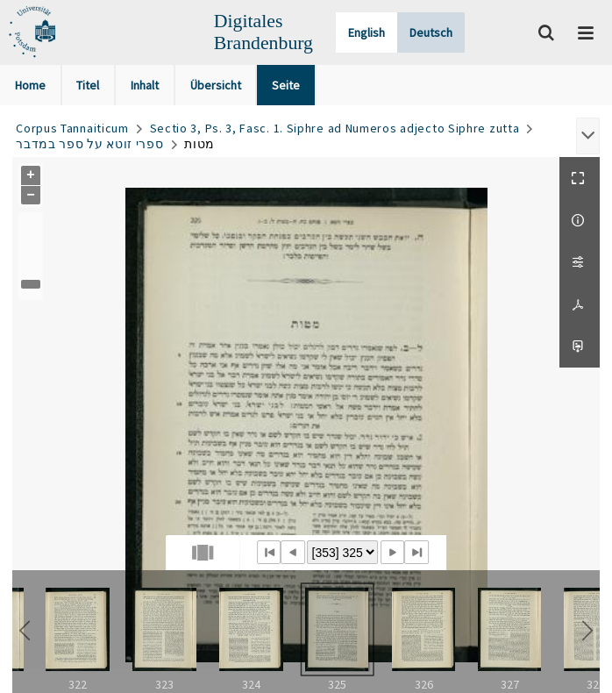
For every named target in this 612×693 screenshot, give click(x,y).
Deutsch (430, 32)
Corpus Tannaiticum (72, 128)
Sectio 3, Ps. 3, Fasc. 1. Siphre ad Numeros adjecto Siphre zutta (335, 128)
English (366, 32)
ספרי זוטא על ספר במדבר (89, 144)
